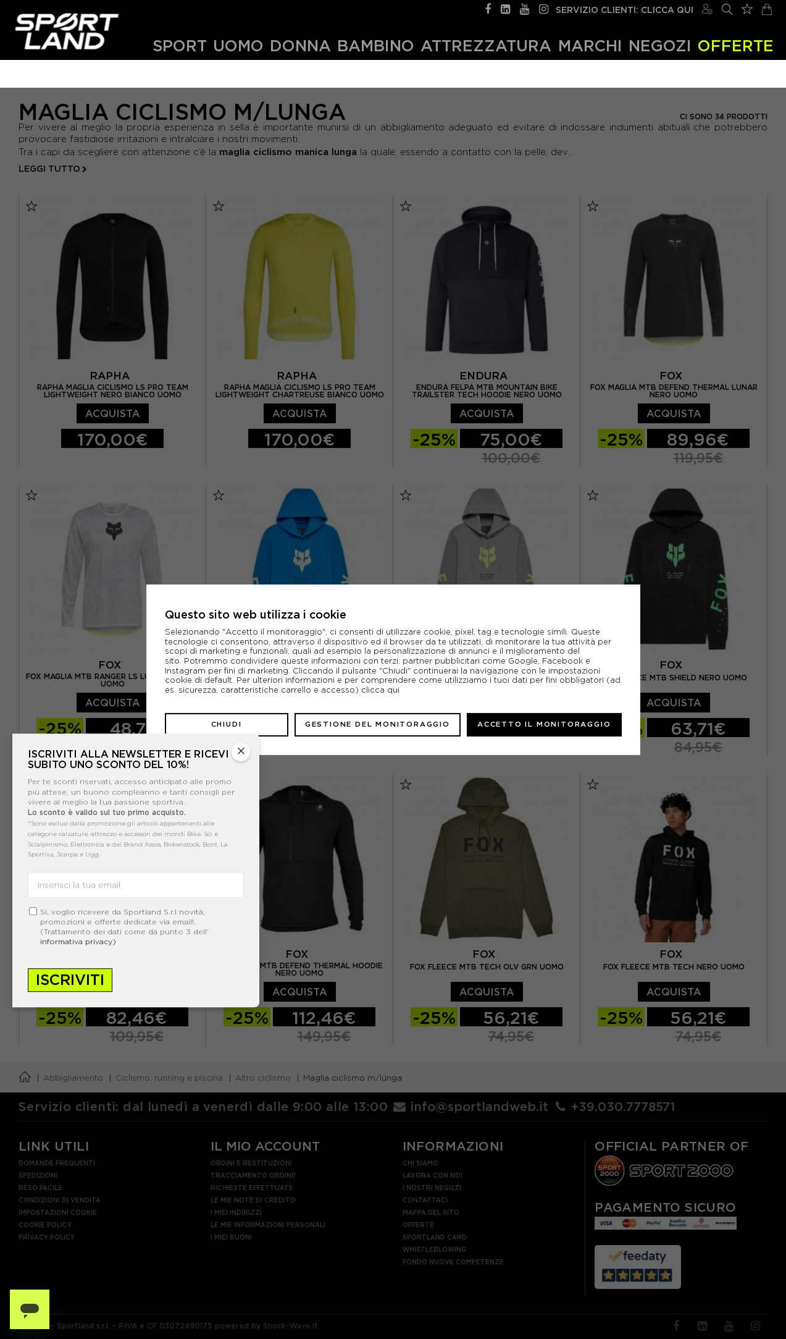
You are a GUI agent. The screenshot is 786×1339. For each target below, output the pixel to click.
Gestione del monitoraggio (377, 724)
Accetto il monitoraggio (544, 724)
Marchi (590, 45)
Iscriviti (70, 979)
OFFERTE (736, 45)
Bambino (375, 45)
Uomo (238, 45)
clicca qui (380, 690)
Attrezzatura (485, 45)
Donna (300, 45)
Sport (180, 45)
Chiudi (226, 724)
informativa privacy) (78, 941)
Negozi (660, 45)
